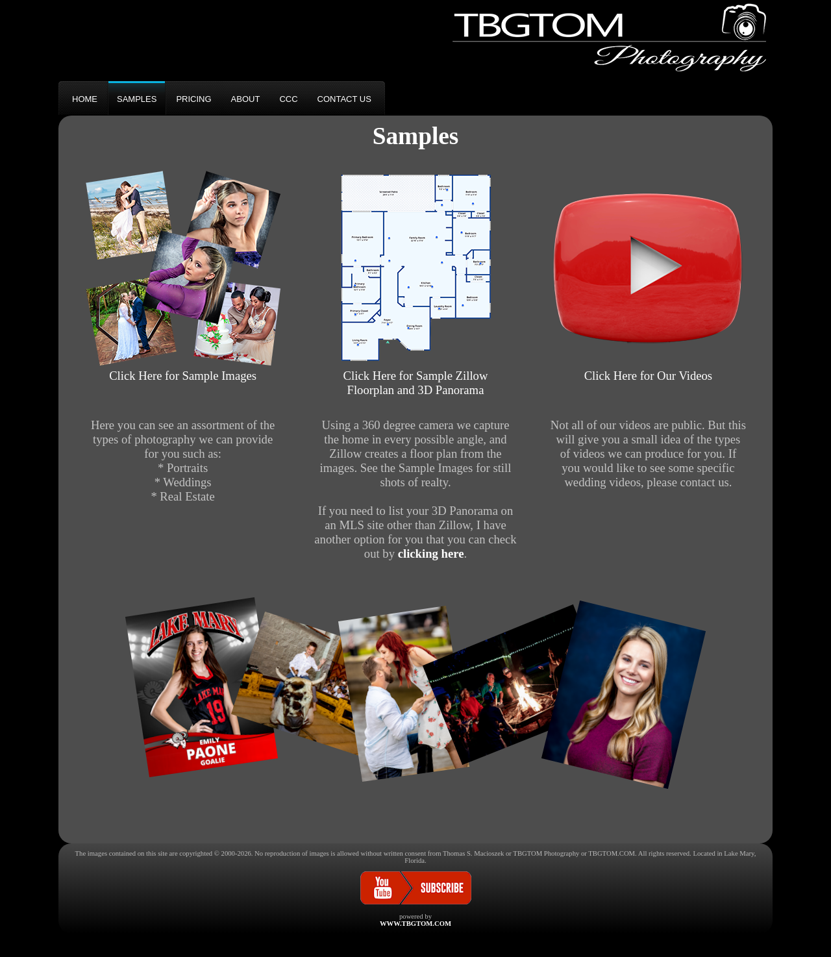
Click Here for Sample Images (183, 368)
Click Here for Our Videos (648, 368)
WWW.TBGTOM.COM (415, 923)
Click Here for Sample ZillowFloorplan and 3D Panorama (415, 375)
